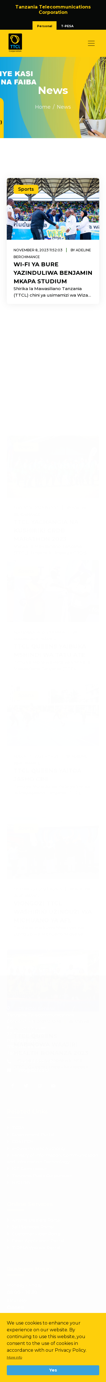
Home (43, 107)
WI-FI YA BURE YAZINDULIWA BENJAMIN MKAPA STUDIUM (53, 273)
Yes (53, 1370)
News (64, 107)
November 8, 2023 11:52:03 (38, 250)
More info (14, 1357)
